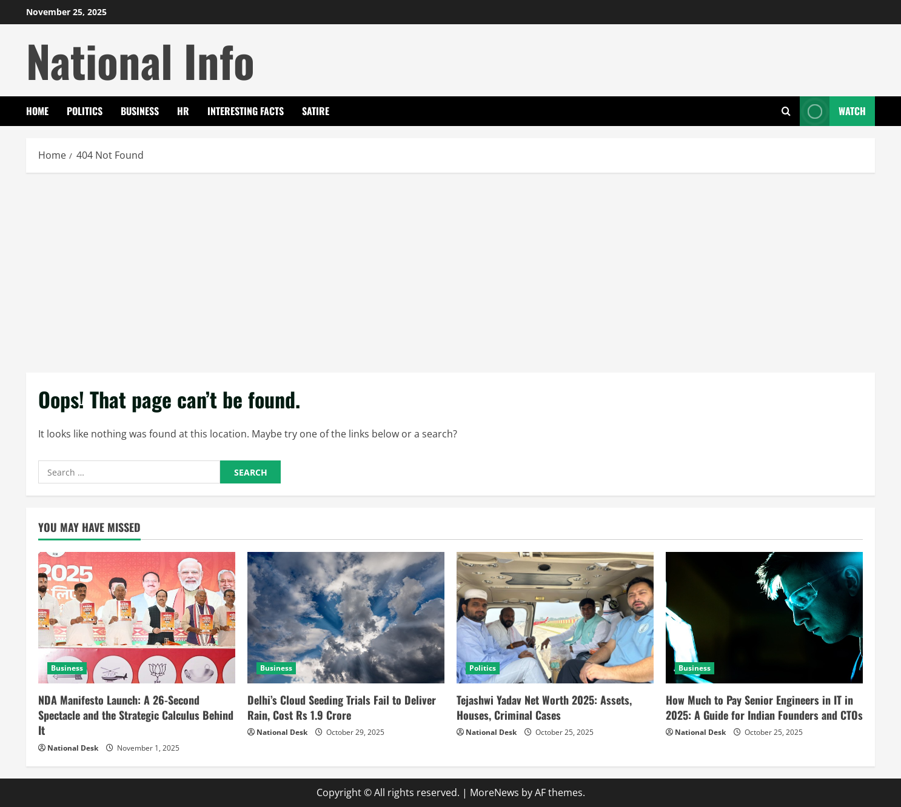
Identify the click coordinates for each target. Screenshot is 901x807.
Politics (84, 111)
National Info (140, 60)
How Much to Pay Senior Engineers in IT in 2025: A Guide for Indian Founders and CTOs (764, 707)
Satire (315, 111)
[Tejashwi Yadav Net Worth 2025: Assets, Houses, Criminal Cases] (555, 617)
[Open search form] (786, 111)
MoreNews (494, 792)
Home (37, 111)
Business (140, 111)
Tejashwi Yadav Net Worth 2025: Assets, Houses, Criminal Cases (544, 707)
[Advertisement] (450, 269)
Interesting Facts (245, 111)
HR (183, 111)
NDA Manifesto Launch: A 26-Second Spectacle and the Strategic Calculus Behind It (135, 715)
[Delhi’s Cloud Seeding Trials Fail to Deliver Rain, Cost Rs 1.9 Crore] (345, 617)
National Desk (72, 748)
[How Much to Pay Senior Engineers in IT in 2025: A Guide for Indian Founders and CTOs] (764, 617)
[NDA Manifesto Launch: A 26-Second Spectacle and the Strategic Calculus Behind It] (136, 617)
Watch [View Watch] (833, 111)
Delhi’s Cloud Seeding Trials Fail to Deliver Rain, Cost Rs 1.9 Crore (341, 707)
